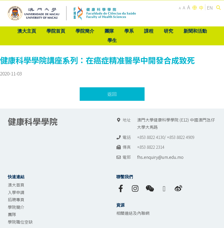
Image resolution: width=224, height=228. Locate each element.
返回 (112, 94)
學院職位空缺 (20, 222)
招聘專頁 (16, 200)
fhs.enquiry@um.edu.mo (160, 157)
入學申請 (16, 192)
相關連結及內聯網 (133, 213)
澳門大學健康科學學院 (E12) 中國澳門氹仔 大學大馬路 (176, 123)
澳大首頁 (16, 185)
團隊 (12, 214)
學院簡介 (16, 207)
